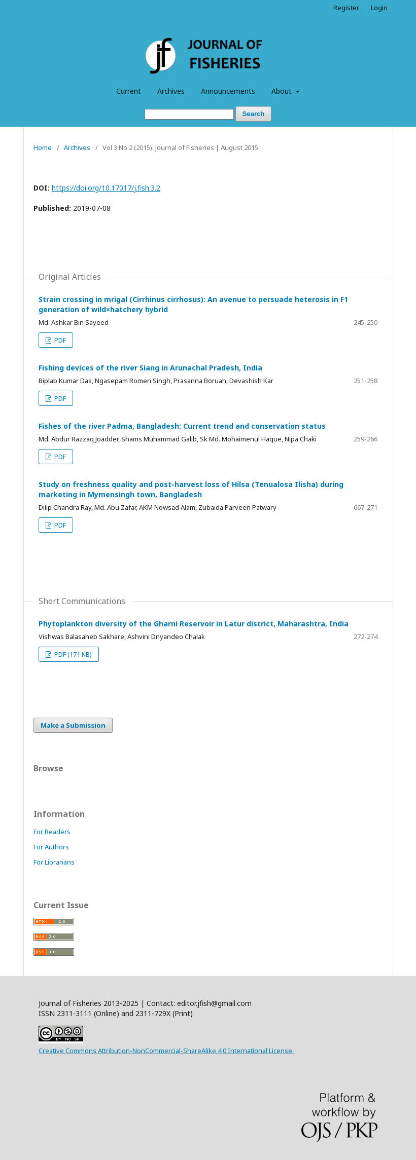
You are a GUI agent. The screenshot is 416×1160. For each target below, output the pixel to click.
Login (379, 7)
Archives (171, 91)
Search (253, 114)
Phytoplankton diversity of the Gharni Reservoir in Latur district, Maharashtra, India (194, 623)
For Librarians (54, 862)
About (282, 91)
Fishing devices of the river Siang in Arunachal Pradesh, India (150, 367)
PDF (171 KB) (72, 654)
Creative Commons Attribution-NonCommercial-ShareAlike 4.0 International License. (166, 1050)
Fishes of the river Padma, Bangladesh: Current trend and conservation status (182, 426)
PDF (59, 340)
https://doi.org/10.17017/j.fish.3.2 (106, 188)
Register (346, 7)
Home (42, 147)
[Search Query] (189, 114)
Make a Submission (73, 725)
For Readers (52, 831)
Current (128, 91)
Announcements (228, 91)
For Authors (51, 846)
